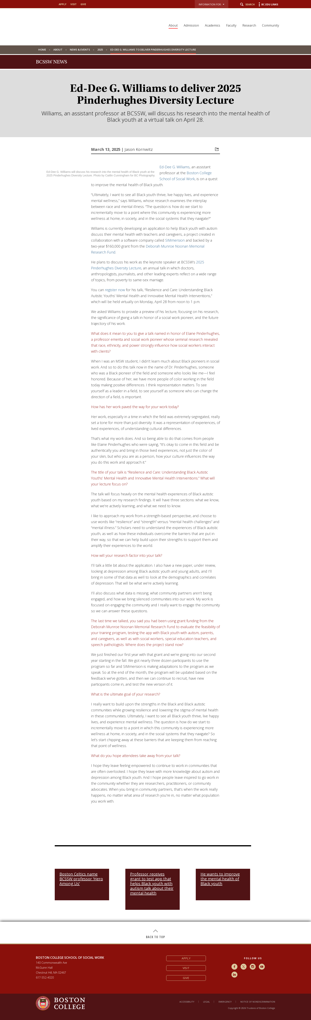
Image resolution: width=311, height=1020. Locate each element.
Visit (73, 4)
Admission (191, 25)
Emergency (225, 1001)
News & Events (80, 49)
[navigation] (221, 18)
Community (270, 25)
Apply (62, 4)
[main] (155, 553)
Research (249, 25)
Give (83, 4)
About (173, 25)
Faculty (231, 25)
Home (42, 49)
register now (115, 289)
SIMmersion (175, 240)
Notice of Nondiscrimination (257, 1001)
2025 (100, 49)
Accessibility (186, 1001)
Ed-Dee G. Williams (174, 167)
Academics (212, 25)
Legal (206, 1001)
